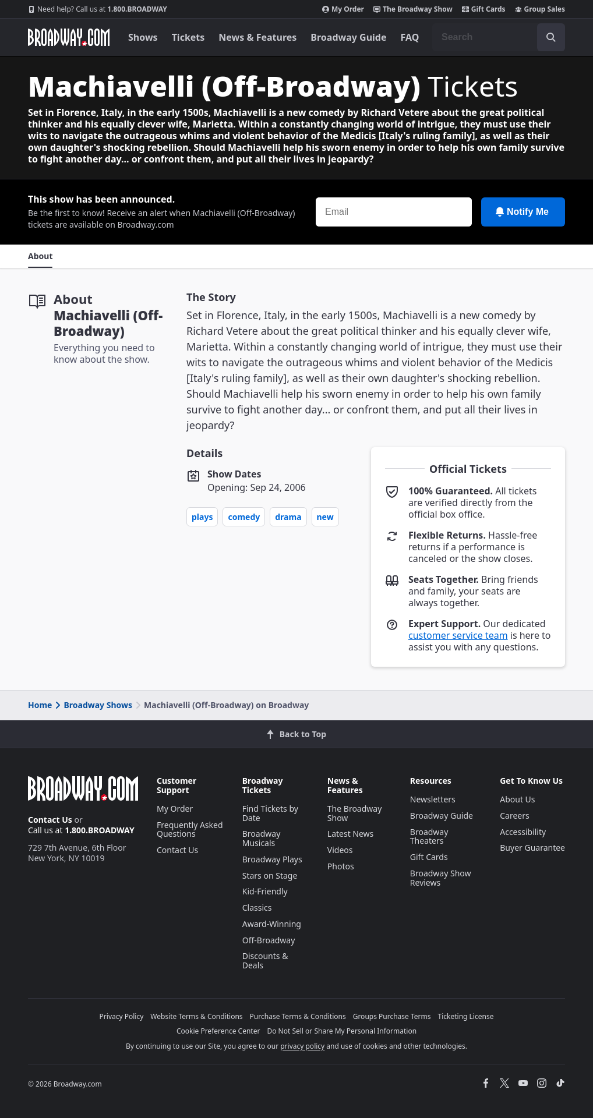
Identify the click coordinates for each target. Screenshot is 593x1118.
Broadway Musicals (261, 838)
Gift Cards (484, 9)
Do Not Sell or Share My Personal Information (341, 1031)
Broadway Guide (348, 37)
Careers (514, 815)
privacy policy (302, 1046)
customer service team (458, 635)
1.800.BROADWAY (97, 9)
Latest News (350, 833)
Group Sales (540, 9)
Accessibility (523, 831)
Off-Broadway (268, 940)
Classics (257, 907)
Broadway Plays (272, 859)
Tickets (188, 37)
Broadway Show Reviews (440, 878)
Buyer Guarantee (532, 847)
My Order (343, 9)
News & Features (257, 37)
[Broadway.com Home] (69, 37)
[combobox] (498, 37)
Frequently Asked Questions (190, 829)
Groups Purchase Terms (392, 1016)
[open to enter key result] (551, 37)
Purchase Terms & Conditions (298, 1016)
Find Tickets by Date (270, 813)
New (325, 516)
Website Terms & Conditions (196, 1016)
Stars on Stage (270, 875)
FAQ (410, 37)
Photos (340, 866)
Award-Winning (271, 923)
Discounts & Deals (265, 960)
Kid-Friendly (265, 891)
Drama (288, 516)
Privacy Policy (122, 1016)
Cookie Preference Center (218, 1031)
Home (40, 704)
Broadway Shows (92, 704)
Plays (202, 516)
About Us (517, 799)
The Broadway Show (413, 9)
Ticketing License (466, 1016)
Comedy (244, 516)
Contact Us (50, 819)
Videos (340, 849)
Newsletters (433, 799)
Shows (143, 37)
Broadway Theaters (429, 836)
